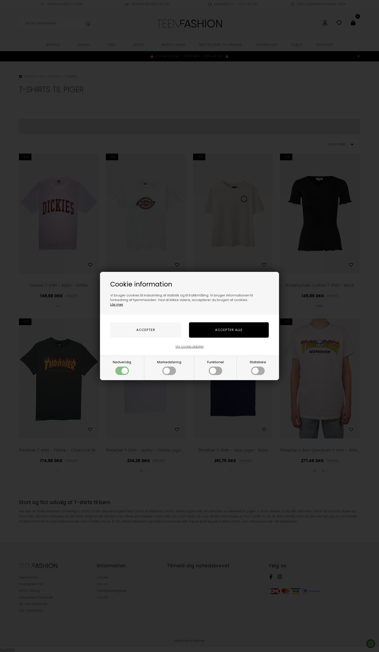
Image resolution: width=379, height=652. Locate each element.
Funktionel (215, 367)
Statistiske (258, 367)
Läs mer (116, 304)
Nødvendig (122, 367)
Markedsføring (169, 367)
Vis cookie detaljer (189, 346)
